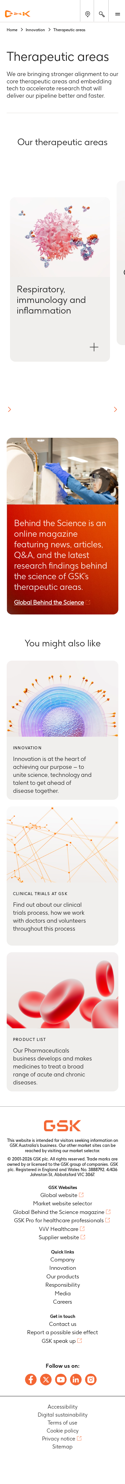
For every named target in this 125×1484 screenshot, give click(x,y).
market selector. (84, 1150)
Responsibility (62, 1284)
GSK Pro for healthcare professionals (59, 1220)
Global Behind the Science (49, 602)
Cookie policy (63, 1431)
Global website (58, 1195)
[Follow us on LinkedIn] (76, 1379)
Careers (62, 1301)
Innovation (62, 1267)
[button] (9, 409)
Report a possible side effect (62, 1332)
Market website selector (62, 1203)
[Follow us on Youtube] (61, 1379)
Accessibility (63, 1407)
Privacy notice (58, 1439)
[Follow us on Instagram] (91, 1379)
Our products (62, 1276)
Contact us (62, 1324)
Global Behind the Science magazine (58, 1212)
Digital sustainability (63, 1415)
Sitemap (62, 1446)
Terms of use (62, 1423)
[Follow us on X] (46, 1379)
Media (63, 1293)
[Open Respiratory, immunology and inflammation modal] (60, 279)
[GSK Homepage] (17, 14)
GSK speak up (59, 1341)
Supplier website (59, 1237)
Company (62, 1259)
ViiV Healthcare (58, 1229)
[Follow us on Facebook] (31, 1379)
